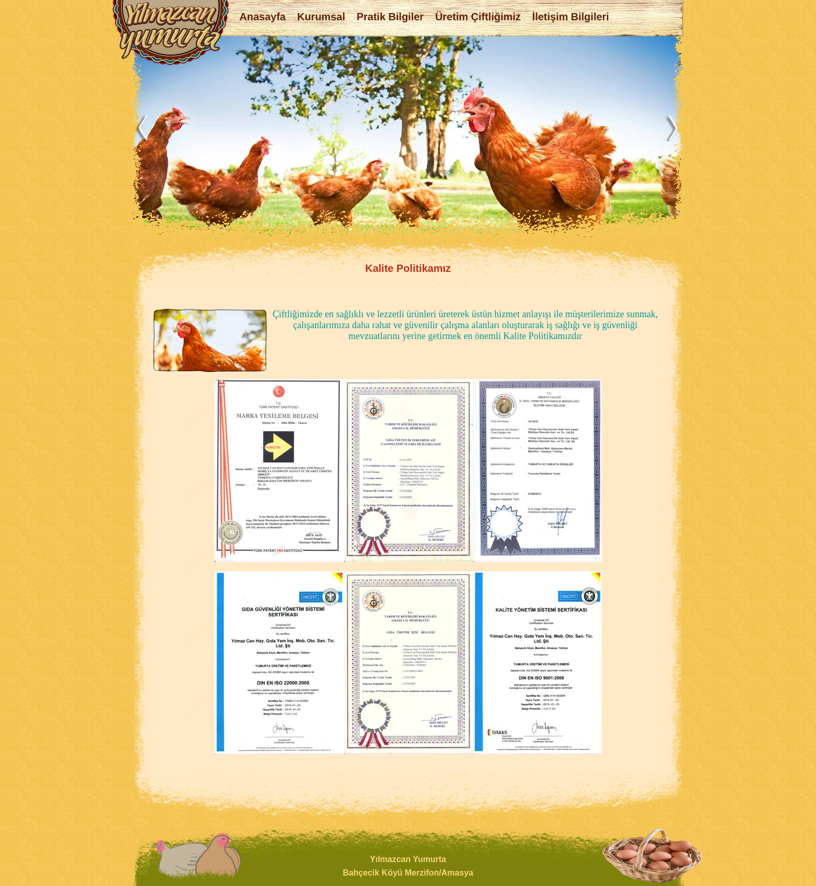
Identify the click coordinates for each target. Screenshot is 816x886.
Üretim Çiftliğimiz (477, 16)
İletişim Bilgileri (570, 16)
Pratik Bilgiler (390, 16)
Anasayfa (262, 16)
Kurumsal (321, 16)
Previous (145, 128)
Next (672, 128)
